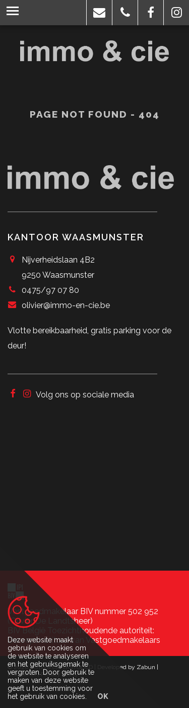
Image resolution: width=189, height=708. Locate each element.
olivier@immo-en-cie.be (66, 305)
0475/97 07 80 (50, 290)
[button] (99, 12)
